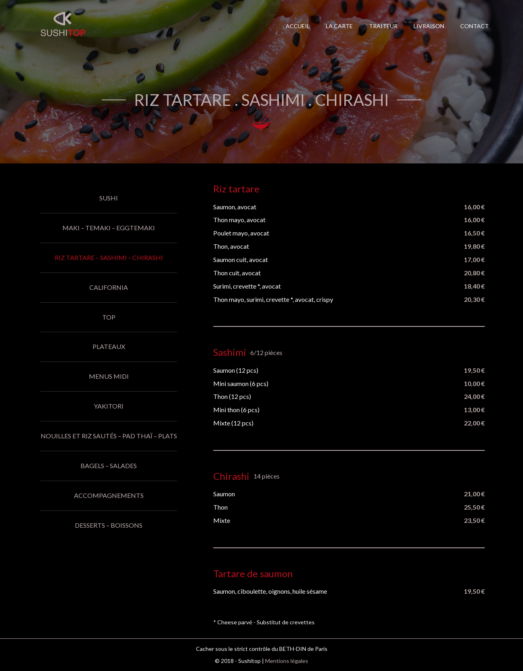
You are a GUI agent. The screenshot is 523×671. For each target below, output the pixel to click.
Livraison (429, 26)
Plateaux (109, 346)
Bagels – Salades (108, 465)
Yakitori (109, 406)
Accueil (298, 26)
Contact (474, 26)
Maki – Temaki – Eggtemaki (108, 227)
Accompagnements (109, 495)
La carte (339, 26)
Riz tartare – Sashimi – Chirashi (109, 257)
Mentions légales (286, 660)
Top (108, 317)
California (108, 287)
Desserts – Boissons (108, 525)
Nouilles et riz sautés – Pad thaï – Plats (109, 436)
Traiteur (383, 26)
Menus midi (109, 376)
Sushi (108, 198)
